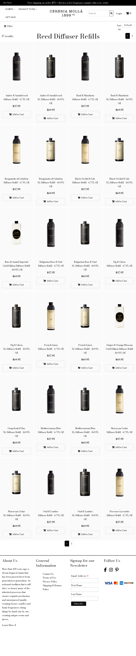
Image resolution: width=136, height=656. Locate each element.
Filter (8, 26)
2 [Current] (132, 35)
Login (119, 13)
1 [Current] (127, 35)
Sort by (119, 27)
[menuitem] (10, 9)
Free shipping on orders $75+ (42, 2)
